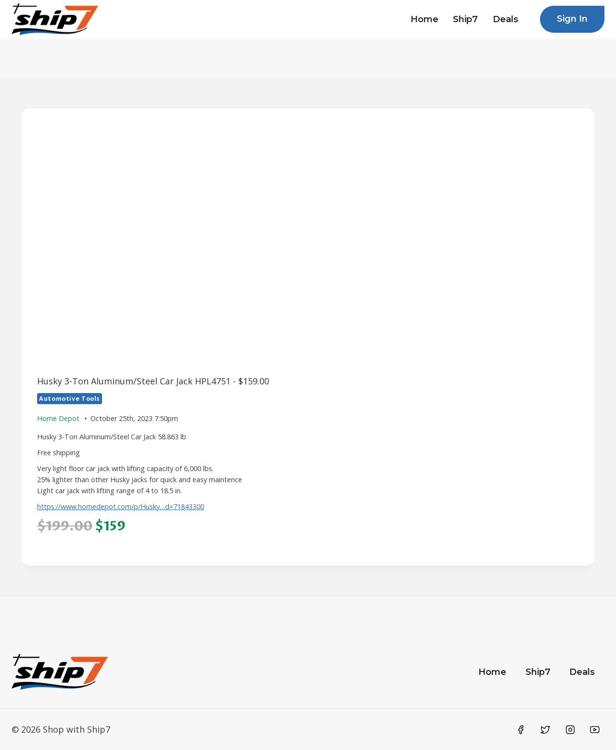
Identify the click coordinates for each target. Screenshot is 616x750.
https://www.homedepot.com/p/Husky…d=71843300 (120, 506)
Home (424, 19)
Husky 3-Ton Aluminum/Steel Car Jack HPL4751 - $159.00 (153, 381)
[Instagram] (570, 729)
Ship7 (465, 19)
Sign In (572, 18)
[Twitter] (545, 729)
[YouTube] (594, 729)
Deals (505, 19)
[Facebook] (520, 729)
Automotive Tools (69, 399)
